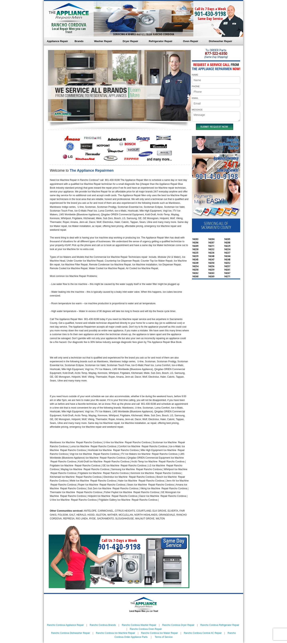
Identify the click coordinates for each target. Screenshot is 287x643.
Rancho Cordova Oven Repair (146, 629)
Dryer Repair (130, 41)
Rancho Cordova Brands (103, 625)
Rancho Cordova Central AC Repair (203, 633)
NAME (195, 75)
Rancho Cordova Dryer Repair (178, 625)
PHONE (196, 86)
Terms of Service (163, 637)
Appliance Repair (57, 41)
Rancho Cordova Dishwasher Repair (70, 633)
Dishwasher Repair (220, 41)
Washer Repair (103, 41)
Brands (79, 41)
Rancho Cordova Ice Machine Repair (115, 633)
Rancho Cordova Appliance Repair (65, 625)
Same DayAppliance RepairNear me (228, 144)
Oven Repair (190, 41)
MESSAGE (197, 109)
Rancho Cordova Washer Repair (139, 625)
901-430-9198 (210, 14)
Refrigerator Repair (160, 41)
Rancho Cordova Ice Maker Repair (159, 633)
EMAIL (195, 98)
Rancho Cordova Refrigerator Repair (219, 625)
